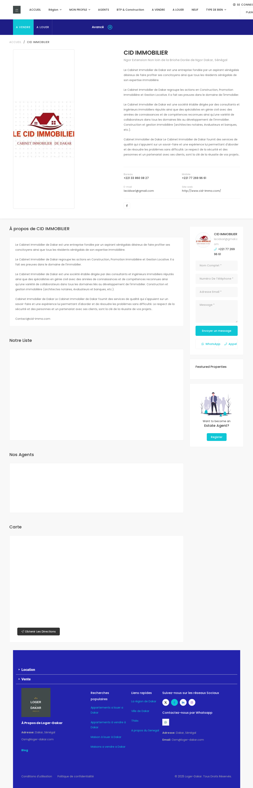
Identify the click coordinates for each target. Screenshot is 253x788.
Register (217, 437)
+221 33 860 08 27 (136, 178)
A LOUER (43, 27)
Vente (26, 679)
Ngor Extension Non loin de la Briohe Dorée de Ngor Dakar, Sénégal (175, 60)
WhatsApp (208, 344)
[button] (126, 670)
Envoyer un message (216, 331)
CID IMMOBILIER (225, 234)
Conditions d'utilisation (36, 776)
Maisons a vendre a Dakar (108, 747)
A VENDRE (23, 27)
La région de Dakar (143, 701)
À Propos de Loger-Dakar (42, 723)
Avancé (98, 27)
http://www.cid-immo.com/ (201, 191)
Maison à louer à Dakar (106, 737)
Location (28, 670)
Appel (230, 344)
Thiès (134, 721)
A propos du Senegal (145, 730)
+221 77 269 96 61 (194, 178)
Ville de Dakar (140, 711)
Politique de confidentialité (75, 776)
